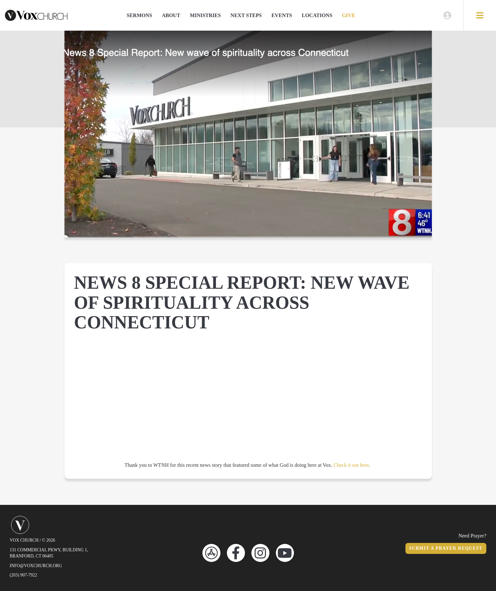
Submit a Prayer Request (445, 548)
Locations (317, 15)
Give (348, 15)
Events (281, 15)
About (171, 15)
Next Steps (246, 15)
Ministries (205, 15)
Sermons (139, 15)
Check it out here (351, 465)
